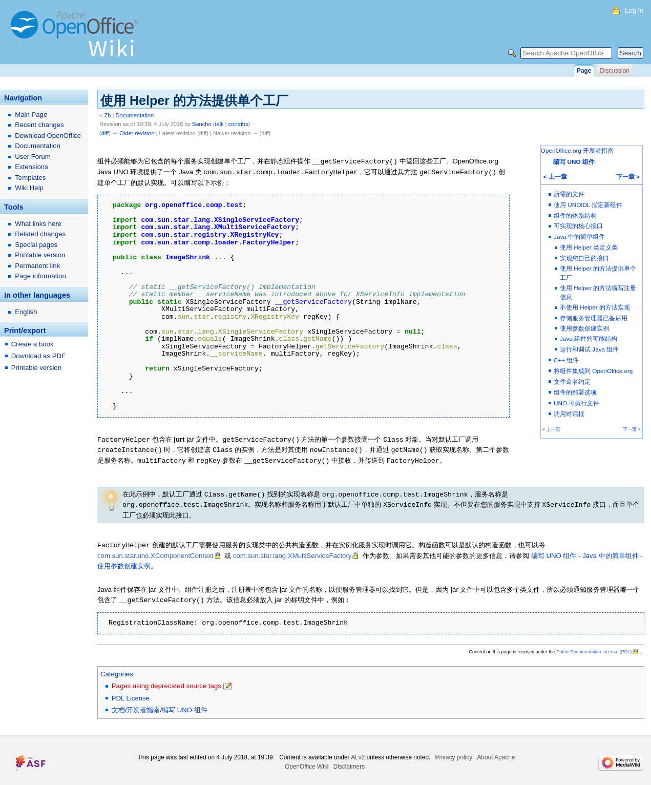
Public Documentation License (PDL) (594, 647)
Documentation (135, 115)
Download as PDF (38, 356)
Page (584, 70)
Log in (634, 10)
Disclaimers (349, 762)
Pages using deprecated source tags (166, 681)
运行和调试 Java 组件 (589, 349)
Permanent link (37, 266)
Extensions (31, 167)
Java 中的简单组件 (579, 236)
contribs (238, 124)
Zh (107, 115)
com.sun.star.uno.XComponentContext (155, 551)
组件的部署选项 (575, 392)
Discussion (614, 70)
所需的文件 (569, 194)
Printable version (40, 255)
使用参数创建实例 (584, 328)
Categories (116, 669)
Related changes (40, 234)
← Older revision (133, 133)
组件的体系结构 (575, 215)
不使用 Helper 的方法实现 (595, 307)
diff (105, 133)
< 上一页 (551, 429)
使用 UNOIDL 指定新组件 (588, 204)
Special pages (36, 245)
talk (219, 124)
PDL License (131, 693)
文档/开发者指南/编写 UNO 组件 (159, 705)
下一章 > (628, 176)
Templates (30, 177)
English (26, 312)
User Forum (33, 156)
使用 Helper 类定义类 (589, 247)
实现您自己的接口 (584, 258)
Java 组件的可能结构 (588, 338)
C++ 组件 (566, 360)
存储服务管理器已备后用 (593, 318)
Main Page (31, 114)
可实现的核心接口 (578, 225)
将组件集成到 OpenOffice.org (593, 370)
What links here (38, 224)
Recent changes (39, 125)
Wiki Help (29, 188)
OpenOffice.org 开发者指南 (577, 150)
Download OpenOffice (48, 135)
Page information (40, 276)
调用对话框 (569, 413)
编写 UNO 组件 (573, 161)
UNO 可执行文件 (576, 403)
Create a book (32, 344)
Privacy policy (454, 752)
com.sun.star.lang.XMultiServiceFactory (292, 551)
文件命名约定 (572, 381)
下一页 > (632, 429)
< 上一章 (555, 176)
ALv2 (358, 752)
